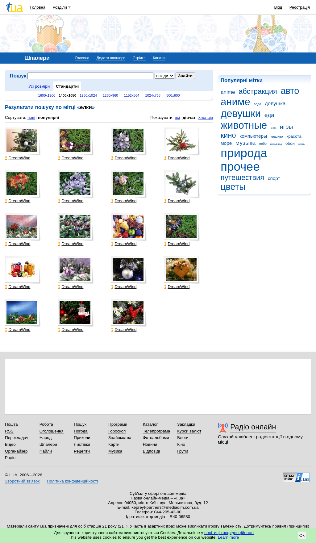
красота (293, 136)
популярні (48, 117)
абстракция (258, 91)
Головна (37, 7)
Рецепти (82, 451)
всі (177, 117)
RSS (9, 431)
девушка (275, 104)
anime (228, 92)
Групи (182, 451)
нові (31, 117)
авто (290, 91)
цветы (233, 187)
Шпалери (48, 444)
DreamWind (17, 158)
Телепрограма (156, 431)
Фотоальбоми (156, 437)
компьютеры (253, 136)
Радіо (10, 457)
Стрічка (139, 58)
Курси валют (189, 431)
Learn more (228, 537)
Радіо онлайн (253, 427)
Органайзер (16, 451)
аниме (235, 101)
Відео (10, 444)
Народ (46, 437)
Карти (113, 444)
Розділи (60, 7)
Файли (46, 451)
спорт (274, 178)
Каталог (150, 424)
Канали (159, 58)
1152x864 (131, 95)
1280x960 (110, 95)
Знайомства (119, 437)
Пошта (11, 424)
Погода (80, 431)
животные (244, 125)
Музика (115, 451)
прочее (240, 166)
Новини (150, 444)
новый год (276, 144)
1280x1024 (88, 95)
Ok (302, 535)
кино (228, 135)
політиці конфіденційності (229, 532)
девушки (241, 113)
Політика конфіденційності (72, 481)
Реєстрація (299, 7)
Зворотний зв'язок (22, 481)
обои (290, 143)
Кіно (181, 444)
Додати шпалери (111, 58)
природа (244, 153)
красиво (277, 136)
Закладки (186, 424)
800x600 (173, 95)
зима (273, 128)
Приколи (82, 437)
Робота (46, 424)
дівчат (189, 117)
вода (257, 104)
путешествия (242, 177)
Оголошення (52, 431)
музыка (245, 143)
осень (301, 144)
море (226, 143)
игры (286, 126)
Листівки (82, 444)
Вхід (278, 7)
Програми (117, 424)
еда (269, 115)
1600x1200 (47, 95)
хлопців (205, 117)
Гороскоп (117, 431)
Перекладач (16, 437)
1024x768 (152, 95)
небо (263, 143)
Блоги (183, 437)
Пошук (80, 424)
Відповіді (151, 451)
